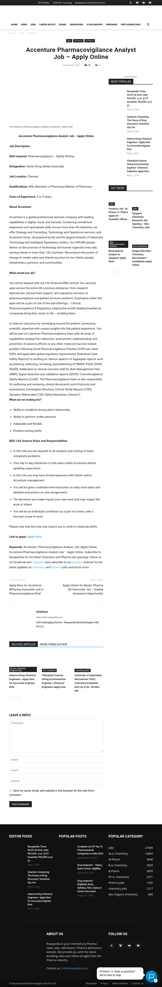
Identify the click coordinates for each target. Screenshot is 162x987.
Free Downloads (131, 24)
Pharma (56, 567)
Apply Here (34, 537)
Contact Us (138, 983)
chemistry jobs (82, 670)
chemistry (38, 567)
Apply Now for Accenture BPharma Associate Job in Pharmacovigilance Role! (26, 589)
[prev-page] (11, 698)
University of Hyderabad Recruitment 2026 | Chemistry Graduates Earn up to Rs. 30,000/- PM (88, 683)
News (24, 24)
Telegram (38, 562)
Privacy (104, 983)
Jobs (33, 24)
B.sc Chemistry (140, 246)
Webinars (111, 24)
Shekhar (42, 612)
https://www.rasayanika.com (49, 617)
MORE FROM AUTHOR (53, 644)
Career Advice (47, 24)
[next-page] (18, 698)
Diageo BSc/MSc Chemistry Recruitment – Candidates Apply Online (142, 257)
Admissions (76, 24)
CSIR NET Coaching (62, 2)
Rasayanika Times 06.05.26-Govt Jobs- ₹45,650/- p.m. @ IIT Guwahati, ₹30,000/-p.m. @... (140, 98)
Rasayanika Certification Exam (90, 2)
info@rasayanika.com (74, 968)
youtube (77, 562)
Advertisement (120, 983)
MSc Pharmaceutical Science (117, 244)
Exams (62, 24)
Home (14, 24)
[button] (148, 24)
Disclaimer (91, 983)
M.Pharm (90, 40)
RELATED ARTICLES (24, 644)
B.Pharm (78, 40)
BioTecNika (43, 2)
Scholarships (95, 24)
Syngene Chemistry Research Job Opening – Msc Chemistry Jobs (141, 220)
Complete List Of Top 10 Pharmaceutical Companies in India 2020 (90, 850)
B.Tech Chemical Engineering (18, 669)
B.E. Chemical (49, 670)
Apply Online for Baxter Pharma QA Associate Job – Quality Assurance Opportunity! (83, 589)
